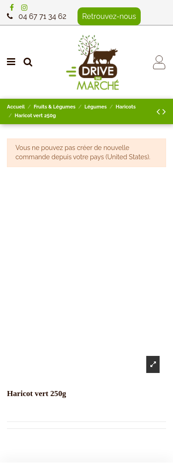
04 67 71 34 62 (42, 16)
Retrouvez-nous (109, 16)
